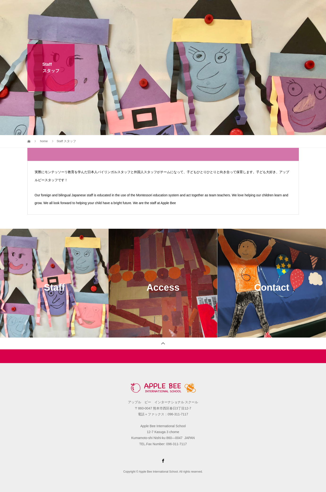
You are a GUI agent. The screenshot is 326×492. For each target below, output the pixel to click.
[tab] (163, 154)
